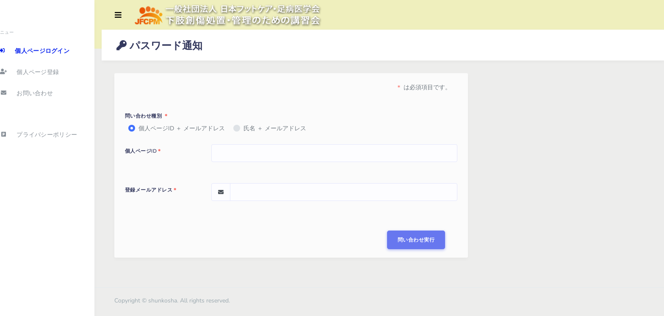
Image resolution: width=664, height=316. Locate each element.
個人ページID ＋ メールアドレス (186, 128)
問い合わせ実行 (417, 239)
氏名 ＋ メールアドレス (279, 128)
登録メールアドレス (155, 190)
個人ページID (147, 151)
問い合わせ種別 (151, 116)
